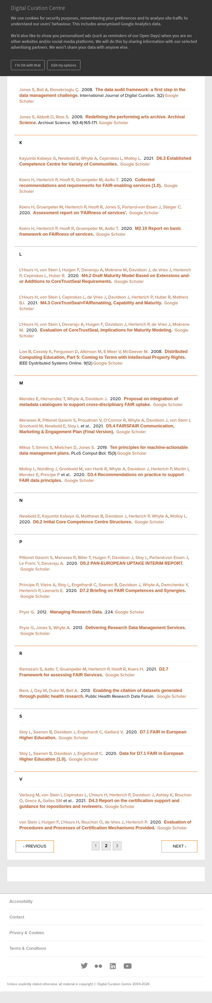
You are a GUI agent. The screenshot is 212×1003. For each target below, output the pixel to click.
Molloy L (132, 158)
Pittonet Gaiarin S (59, 420)
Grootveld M (31, 426)
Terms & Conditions (27, 948)
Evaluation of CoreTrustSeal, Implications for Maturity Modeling (105, 330)
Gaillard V (113, 732)
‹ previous (34, 846)
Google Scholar (113, 123)
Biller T (84, 558)
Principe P (50, 475)
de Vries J (161, 270)
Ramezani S (30, 669)
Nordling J (47, 469)
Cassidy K (42, 352)
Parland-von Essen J (141, 207)
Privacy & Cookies (26, 933)
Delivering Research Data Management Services (135, 627)
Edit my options (63, 65)
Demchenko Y (174, 585)
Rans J (25, 691)
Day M (40, 691)
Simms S (44, 447)
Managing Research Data (76, 612)
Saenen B (108, 585)
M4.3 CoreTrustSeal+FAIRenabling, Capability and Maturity (100, 302)
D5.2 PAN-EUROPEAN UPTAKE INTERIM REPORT (131, 563)
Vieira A (48, 585)
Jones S (27, 90)
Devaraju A (92, 270)
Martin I (181, 469)
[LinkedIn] (112, 966)
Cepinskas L (110, 158)
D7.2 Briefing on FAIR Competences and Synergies (132, 590)
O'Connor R (115, 420)
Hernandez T (53, 399)
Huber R (56, 276)
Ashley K (164, 795)
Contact (16, 917)
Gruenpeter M (89, 180)
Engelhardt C (84, 585)
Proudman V (89, 420)
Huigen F (70, 270)
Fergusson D (66, 352)
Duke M (56, 691)
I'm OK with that (28, 65)
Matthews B (92, 516)
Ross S (62, 117)
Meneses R (29, 420)
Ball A (42, 90)
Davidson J (139, 270)
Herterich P (46, 180)
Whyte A (89, 158)
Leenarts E (52, 591)
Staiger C (172, 207)
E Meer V (112, 352)
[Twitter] (84, 966)
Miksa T (26, 447)
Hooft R (67, 180)
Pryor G (26, 612)
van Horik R (96, 469)
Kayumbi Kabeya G (37, 158)
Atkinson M (90, 352)
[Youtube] (127, 966)
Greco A (33, 801)
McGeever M (135, 352)
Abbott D (45, 117)
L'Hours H (28, 270)
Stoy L (73, 426)
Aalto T (111, 180)
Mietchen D (66, 447)
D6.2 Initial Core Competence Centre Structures (82, 521)
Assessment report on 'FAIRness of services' (79, 212)
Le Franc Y (29, 563)
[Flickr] (98, 966)
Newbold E (68, 158)
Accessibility (21, 901)
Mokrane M (116, 270)
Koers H (26, 180)
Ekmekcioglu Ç (64, 90)
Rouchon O (92, 822)
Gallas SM (52, 801)
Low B (25, 352)
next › (179, 846)
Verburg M (29, 795)
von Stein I (50, 270)
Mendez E (28, 399)
